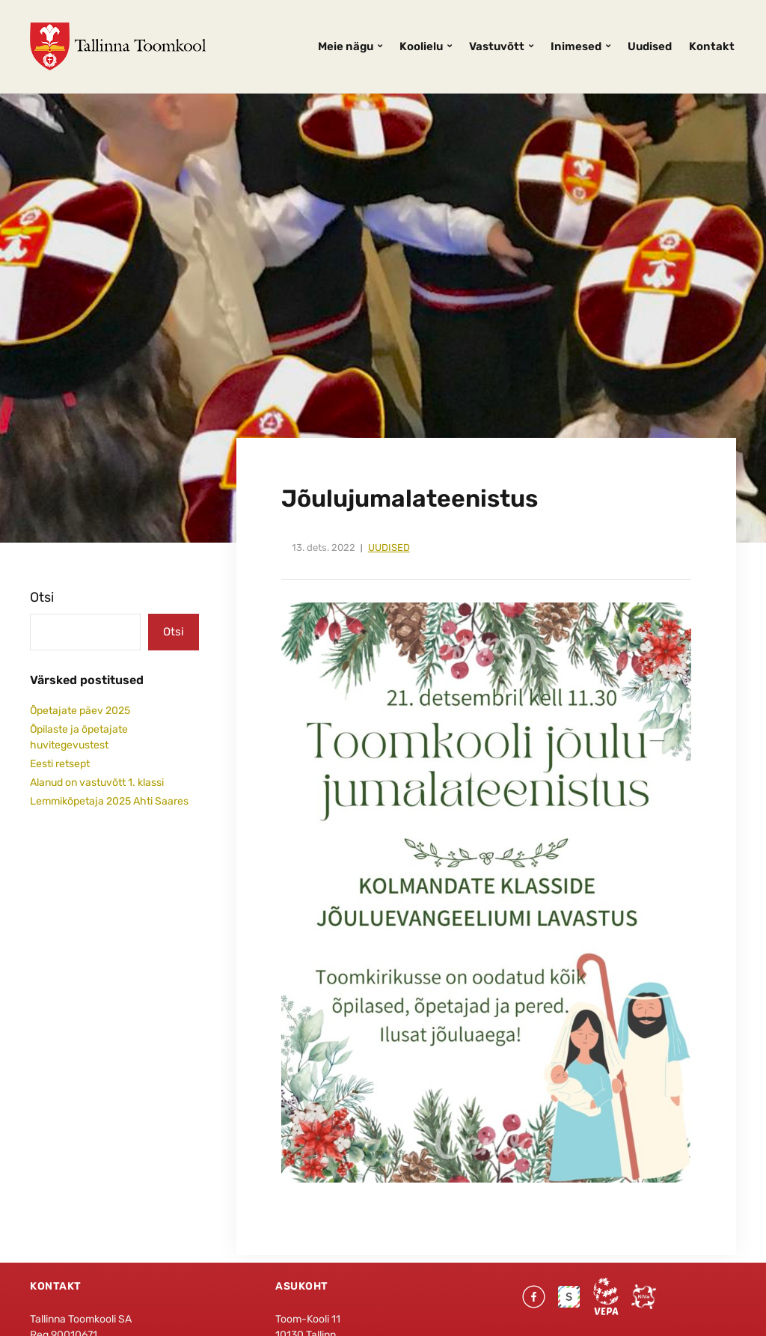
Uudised (650, 46)
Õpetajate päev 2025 (80, 710)
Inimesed (576, 46)
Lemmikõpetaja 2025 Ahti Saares (109, 801)
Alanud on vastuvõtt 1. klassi (97, 782)
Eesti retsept (60, 763)
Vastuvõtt (496, 46)
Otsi (42, 597)
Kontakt (712, 46)
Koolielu (421, 46)
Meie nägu (345, 46)
